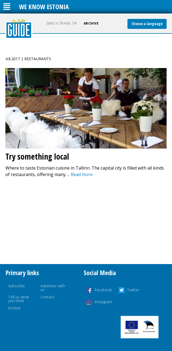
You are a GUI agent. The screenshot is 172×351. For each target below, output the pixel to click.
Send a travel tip (61, 23)
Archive (91, 23)
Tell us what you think (18, 298)
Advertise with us (53, 287)
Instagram (103, 301)
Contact (47, 296)
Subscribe (16, 285)
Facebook (103, 289)
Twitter (133, 289)
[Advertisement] (86, 221)
